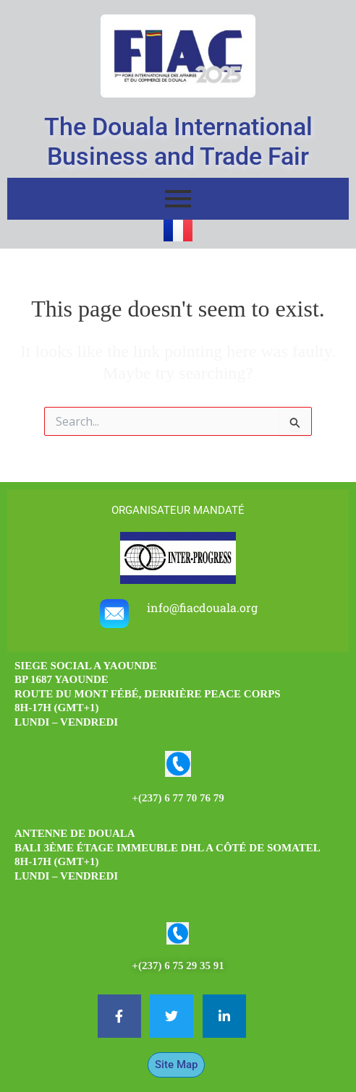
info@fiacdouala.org (202, 607)
